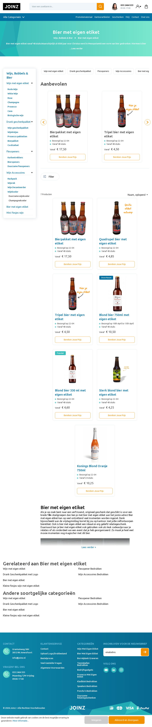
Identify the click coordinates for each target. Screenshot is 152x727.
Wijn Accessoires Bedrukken (93, 574)
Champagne (13, 102)
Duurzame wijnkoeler (19, 196)
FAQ (128, 17)
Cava (10, 111)
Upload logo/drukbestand (54, 653)
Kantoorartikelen (102, 17)
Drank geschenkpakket (19, 121)
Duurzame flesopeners (19, 166)
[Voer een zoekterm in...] (67, 6)
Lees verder (77, 48)
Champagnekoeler (18, 200)
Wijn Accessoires (16, 172)
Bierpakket (13, 141)
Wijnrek (11, 183)
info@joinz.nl (19, 658)
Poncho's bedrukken (87, 691)
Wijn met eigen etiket (18, 83)
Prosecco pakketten (17, 136)
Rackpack (12, 179)
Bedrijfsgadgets (85, 670)
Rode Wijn (13, 89)
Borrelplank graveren (87, 658)
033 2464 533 (18, 672)
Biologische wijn (15, 115)
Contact (135, 17)
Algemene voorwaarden (52, 668)
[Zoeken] (100, 6)
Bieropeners (13, 162)
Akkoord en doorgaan (126, 720)
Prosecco (12, 106)
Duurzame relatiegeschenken (86, 697)
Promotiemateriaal (84, 17)
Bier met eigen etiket (17, 206)
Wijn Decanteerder (17, 187)
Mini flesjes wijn (15, 212)
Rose (10, 98)
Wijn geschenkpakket (18, 128)
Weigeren (96, 720)
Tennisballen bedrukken (83, 664)
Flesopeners (13, 151)
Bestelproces (47, 658)
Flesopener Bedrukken (90, 568)
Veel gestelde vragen (51, 663)
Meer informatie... (21, 721)
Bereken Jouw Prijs (68, 157)
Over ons (145, 17)
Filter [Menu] (48, 176)
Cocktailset (13, 145)
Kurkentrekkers (15, 157)
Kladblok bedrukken (87, 681)
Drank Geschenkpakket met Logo (20, 574)
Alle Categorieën (13, 17)
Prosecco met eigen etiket (87, 675)
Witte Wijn (13, 93)
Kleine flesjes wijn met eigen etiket (21, 585)
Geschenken (118, 17)
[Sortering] (137, 195)
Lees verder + (89, 547)
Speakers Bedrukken (87, 686)
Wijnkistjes (13, 132)
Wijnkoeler (13, 192)
